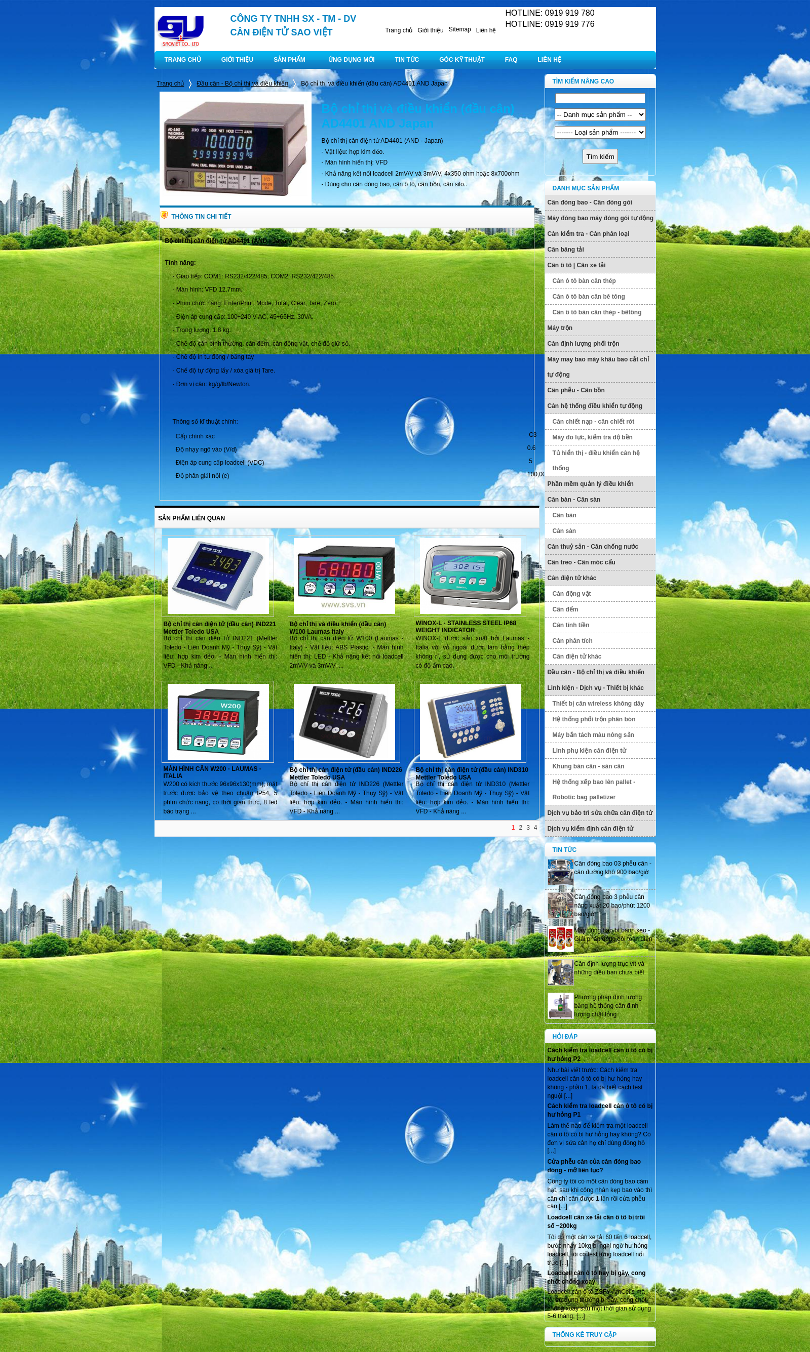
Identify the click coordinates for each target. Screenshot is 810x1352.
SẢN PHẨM (289, 59)
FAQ (511, 59)
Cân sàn (564, 531)
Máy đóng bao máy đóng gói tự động (601, 218)
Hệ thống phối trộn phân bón (594, 719)
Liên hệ (486, 30)
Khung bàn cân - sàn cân (589, 766)
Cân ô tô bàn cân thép (584, 280)
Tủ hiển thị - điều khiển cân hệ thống (596, 460)
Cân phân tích (573, 640)
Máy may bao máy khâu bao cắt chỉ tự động (598, 367)
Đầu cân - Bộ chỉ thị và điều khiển (242, 83)
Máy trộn (560, 328)
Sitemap (460, 29)
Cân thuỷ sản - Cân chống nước (593, 546)
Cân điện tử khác (572, 578)
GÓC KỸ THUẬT (462, 59)
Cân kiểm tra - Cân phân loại (589, 233)
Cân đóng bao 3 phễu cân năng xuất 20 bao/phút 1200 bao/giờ (612, 905)
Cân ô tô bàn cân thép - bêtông (597, 312)
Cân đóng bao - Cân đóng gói (590, 202)
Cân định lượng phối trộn (584, 343)
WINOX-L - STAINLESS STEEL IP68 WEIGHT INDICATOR (466, 627)
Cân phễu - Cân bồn (576, 390)
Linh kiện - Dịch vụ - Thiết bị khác (596, 687)
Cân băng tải (566, 249)
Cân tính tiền (571, 625)
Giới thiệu (430, 30)
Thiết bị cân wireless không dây (598, 703)
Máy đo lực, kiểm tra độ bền (593, 437)
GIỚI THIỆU (237, 59)
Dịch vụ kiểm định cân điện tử (591, 828)
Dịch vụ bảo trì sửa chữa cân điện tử (600, 812)
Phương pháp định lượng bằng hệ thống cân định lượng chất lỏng (608, 1006)
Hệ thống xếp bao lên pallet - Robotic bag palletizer (594, 790)
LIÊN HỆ (549, 59)
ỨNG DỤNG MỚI (351, 59)
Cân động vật (572, 593)
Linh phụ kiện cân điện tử (590, 750)
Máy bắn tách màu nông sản (593, 735)
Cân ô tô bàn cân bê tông (589, 296)
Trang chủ (398, 30)
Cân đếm (565, 609)
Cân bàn (564, 515)
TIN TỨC (407, 59)
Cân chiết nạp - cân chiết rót (594, 421)
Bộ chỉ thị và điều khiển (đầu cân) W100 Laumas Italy (338, 628)
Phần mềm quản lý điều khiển (591, 483)
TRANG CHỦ (183, 59)
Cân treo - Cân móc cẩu (581, 562)
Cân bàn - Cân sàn (574, 499)
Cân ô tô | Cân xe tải (577, 265)
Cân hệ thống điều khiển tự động (595, 405)
